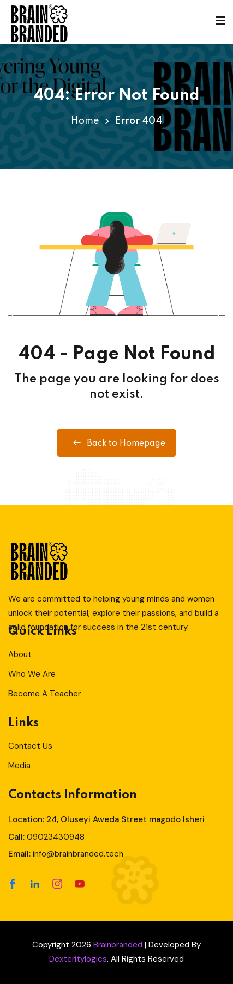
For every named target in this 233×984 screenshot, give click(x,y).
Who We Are (32, 674)
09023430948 (56, 836)
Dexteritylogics (78, 958)
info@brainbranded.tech (78, 853)
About (20, 654)
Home (85, 121)
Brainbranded (117, 944)
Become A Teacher (44, 693)
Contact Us (30, 745)
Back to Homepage (116, 443)
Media (19, 765)
